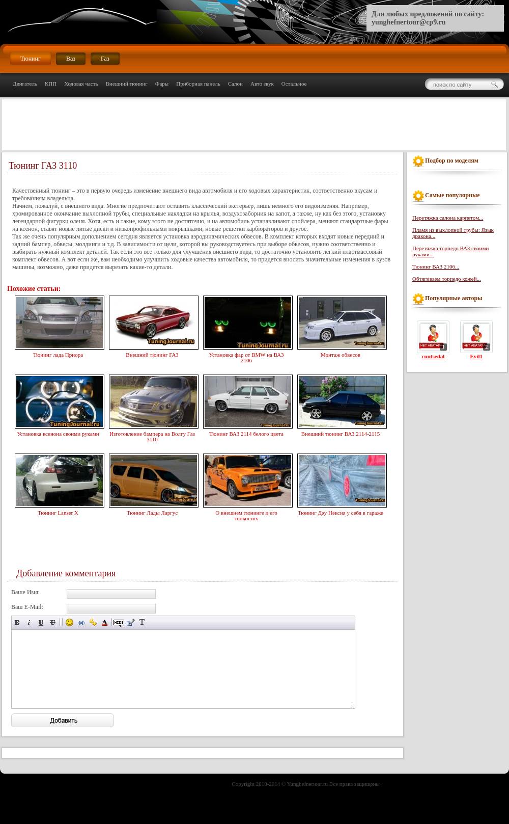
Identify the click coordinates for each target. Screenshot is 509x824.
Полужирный (17, 622)
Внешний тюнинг (127, 84)
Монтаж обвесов (340, 354)
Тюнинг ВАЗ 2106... (435, 266)
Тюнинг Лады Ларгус (152, 512)
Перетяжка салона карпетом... (447, 218)
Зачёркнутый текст (53, 622)
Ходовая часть (81, 84)
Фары (161, 84)
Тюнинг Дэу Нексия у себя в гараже (340, 512)
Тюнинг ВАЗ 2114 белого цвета (246, 433)
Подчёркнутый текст (41, 622)
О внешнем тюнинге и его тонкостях (246, 514)
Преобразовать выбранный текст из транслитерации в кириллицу (142, 622)
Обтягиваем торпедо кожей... (446, 279)
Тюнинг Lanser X (58, 512)
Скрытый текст (119, 622)
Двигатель (25, 84)
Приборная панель (198, 84)
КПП (50, 84)
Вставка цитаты (130, 622)
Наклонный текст (29, 622)
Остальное (294, 84)
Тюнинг (30, 58)
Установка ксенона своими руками (58, 433)
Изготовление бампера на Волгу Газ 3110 (152, 435)
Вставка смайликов (69, 622)
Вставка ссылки (81, 622)
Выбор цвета (104, 622)
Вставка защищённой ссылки (93, 622)
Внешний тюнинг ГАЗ (152, 354)
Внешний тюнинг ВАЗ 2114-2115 (340, 433)
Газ (105, 58)
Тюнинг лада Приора (58, 354)
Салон (235, 84)
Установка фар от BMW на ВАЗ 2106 (246, 356)
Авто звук (262, 84)
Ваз (70, 58)
